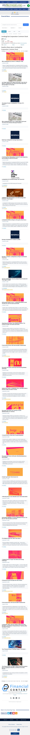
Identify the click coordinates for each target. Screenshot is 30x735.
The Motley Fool (5, 185)
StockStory (4, 166)
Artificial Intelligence (7, 267)
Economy (11, 289)
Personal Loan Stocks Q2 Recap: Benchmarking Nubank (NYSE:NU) (14, 368)
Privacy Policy (19, 693)
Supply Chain (6, 613)
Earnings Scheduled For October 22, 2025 (11, 239)
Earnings (5, 186)
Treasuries (19, 33)
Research (22, 44)
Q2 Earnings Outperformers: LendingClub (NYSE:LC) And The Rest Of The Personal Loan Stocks (14, 303)
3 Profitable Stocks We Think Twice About (11, 538)
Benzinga (4, 90)
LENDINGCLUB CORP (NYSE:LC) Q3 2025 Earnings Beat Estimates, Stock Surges (14, 198)
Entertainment (23, 2)
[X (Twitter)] (11, 698)
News (3, 2)
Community (15, 2)
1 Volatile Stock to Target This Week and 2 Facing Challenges (13, 560)
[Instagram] (19, 698)
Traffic (28, 9)
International (15, 33)
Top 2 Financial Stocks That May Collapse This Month (14, 649)
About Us (5, 719)
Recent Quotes (4, 27)
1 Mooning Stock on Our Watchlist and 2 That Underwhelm (14, 496)
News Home (3, 9)
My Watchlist (13, 27)
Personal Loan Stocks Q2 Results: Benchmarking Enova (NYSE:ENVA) (14, 457)
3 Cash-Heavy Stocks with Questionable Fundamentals (14, 345)
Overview (3, 33)
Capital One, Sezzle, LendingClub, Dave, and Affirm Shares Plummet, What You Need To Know (14, 389)
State (12, 9)
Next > (26, 51)
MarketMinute (5, 288)
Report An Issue (23, 719)
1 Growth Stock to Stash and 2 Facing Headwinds (12, 435)
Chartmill (4, 207)
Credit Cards (6, 399)
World (20, 9)
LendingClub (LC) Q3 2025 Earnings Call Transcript (13, 179)
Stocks (9, 31)
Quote (5, 44)
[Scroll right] (29, 2)
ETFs (14, 31)
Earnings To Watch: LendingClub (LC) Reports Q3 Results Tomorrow (14, 257)
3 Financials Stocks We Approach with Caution (12, 580)
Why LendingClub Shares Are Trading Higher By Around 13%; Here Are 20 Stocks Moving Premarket (14, 122)
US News (16, 9)
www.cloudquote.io (23, 691)
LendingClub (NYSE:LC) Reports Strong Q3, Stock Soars (14, 219)
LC (5, 39)
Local (8, 9)
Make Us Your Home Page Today (8, 710)
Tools (19, 31)
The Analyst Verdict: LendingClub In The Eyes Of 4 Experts (13, 104)
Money (24, 9)
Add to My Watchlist (23, 43)
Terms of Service (11, 724)
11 (21, 51)
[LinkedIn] (16, 698)
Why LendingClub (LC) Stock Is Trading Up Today (12, 61)
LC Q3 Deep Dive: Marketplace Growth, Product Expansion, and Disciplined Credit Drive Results (15, 158)
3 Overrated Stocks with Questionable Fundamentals (13, 602)
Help (17, 719)
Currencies (10, 33)
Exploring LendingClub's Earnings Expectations (12, 139)
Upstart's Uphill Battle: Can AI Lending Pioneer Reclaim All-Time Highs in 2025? (15, 279)
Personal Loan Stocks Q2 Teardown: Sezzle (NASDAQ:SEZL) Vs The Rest (11, 411)
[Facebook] (13, 698)
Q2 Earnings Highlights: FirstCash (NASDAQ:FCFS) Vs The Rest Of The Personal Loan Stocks (14, 518)
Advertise (11, 719)
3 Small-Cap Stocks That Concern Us (10, 477)
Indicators (20, 27)
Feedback (15, 733)
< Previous (3, 51)
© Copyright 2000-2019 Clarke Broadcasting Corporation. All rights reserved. (15, 726)
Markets (4, 31)
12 (23, 51)
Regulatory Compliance (7, 591)
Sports (8, 2)
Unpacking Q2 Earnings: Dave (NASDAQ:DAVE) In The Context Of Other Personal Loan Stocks (13, 324)
